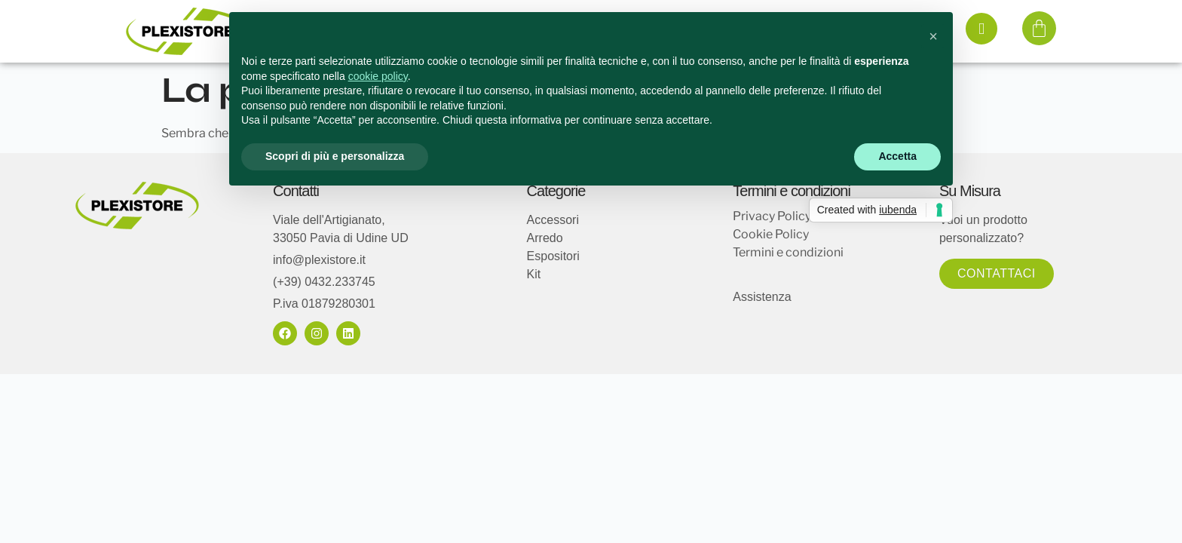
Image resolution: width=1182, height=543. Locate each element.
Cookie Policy (771, 234)
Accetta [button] (897, 156)
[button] (933, 36)
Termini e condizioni (788, 252)
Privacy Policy (772, 216)
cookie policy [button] (378, 76)
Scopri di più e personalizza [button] (334, 156)
